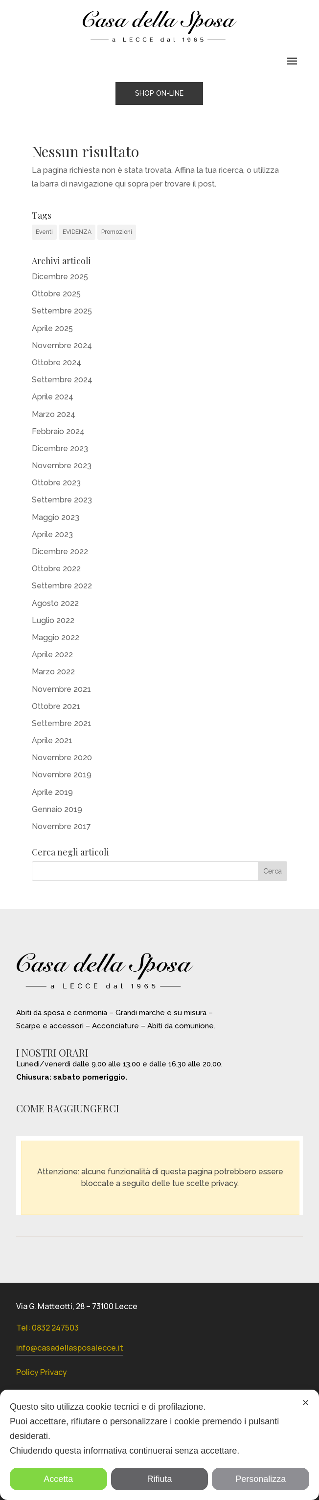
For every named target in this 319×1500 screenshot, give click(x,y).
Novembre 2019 (61, 774)
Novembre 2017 (61, 826)
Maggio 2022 (55, 637)
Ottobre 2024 (56, 362)
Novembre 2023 (61, 465)
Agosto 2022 (55, 603)
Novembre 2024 (62, 345)
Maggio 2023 (55, 517)
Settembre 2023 (62, 499)
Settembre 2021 (61, 723)
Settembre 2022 (62, 585)
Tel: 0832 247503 (47, 1327)
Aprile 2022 (52, 654)
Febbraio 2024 (58, 431)
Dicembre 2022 (60, 551)
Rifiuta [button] (159, 1479)
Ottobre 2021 (56, 706)
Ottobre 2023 (56, 482)
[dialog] (159, 1445)
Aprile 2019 (52, 792)
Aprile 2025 (52, 328)
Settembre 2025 (62, 310)
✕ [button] (305, 1403)
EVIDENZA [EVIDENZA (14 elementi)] (77, 232)
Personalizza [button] (260, 1479)
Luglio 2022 (53, 620)
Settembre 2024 (62, 379)
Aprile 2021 (52, 740)
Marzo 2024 (53, 414)
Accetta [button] (58, 1479)
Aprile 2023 (52, 534)
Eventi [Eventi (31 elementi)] (44, 232)
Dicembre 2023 (60, 448)
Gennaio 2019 (57, 809)
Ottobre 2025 (56, 293)
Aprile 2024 (52, 396)
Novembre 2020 (62, 757)
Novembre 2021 (61, 689)
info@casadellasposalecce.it (69, 1347)
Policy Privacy (41, 1372)
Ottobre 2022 (56, 568)
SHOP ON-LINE (159, 93)
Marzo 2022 (53, 671)
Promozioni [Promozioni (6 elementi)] (116, 232)
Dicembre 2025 (60, 276)
